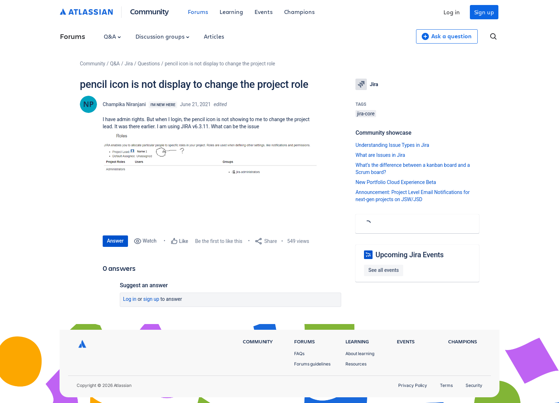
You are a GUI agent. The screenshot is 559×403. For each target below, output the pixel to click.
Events (264, 11)
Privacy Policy (412, 385)
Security (474, 385)
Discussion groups (162, 36)
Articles (214, 36)
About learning (359, 353)
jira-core (365, 113)
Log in (451, 12)
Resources (355, 364)
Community (149, 11)
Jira (129, 63)
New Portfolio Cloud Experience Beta (395, 182)
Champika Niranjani (124, 104)
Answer (115, 241)
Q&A (112, 36)
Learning (231, 11)
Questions (149, 63)
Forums (198, 11)
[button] (210, 179)
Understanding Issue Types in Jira (392, 145)
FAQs (299, 353)
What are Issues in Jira (380, 155)
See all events (383, 270)
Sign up (484, 12)
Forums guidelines (312, 364)
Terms (446, 385)
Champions (299, 11)
